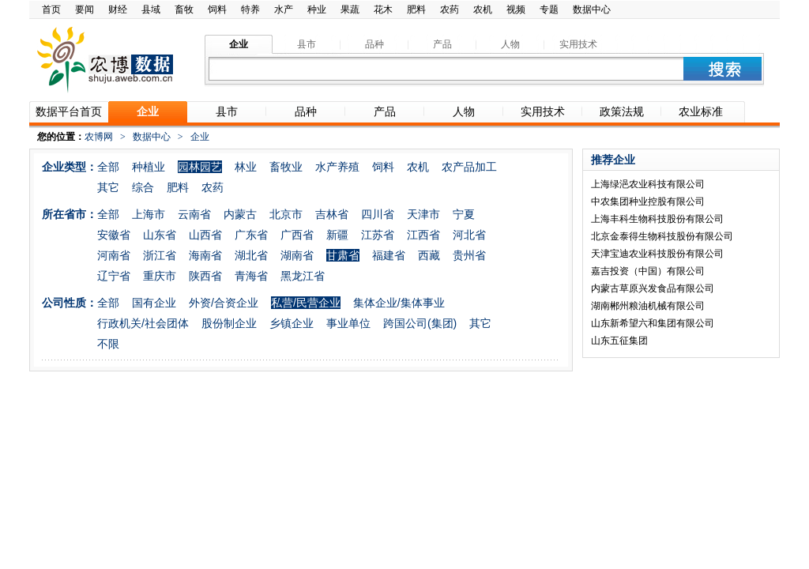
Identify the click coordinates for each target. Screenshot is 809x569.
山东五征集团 (619, 340)
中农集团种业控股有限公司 (648, 201)
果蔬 (350, 9)
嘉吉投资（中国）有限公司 (648, 271)
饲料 (217, 9)
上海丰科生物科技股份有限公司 (657, 218)
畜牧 (184, 9)
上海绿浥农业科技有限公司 (648, 184)
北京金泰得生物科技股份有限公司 (662, 236)
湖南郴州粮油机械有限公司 (648, 305)
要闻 (84, 9)
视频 (515, 9)
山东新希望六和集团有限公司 (652, 323)
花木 (383, 9)
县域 (150, 9)
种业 (316, 9)
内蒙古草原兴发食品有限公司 (652, 288)
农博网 (99, 136)
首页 (51, 9)
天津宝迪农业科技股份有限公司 (657, 253)
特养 (250, 9)
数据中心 (592, 9)
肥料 (416, 9)
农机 (482, 9)
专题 (549, 9)
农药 (449, 9)
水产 (283, 9)
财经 (117, 9)
